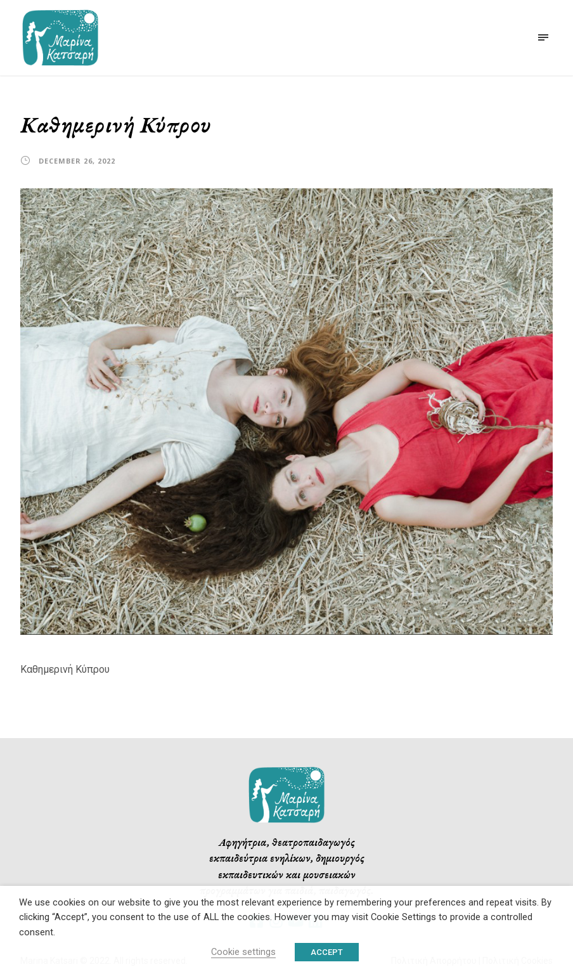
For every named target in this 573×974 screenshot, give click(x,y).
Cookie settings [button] (243, 952)
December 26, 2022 (77, 161)
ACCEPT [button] (327, 952)
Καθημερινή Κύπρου (65, 669)
